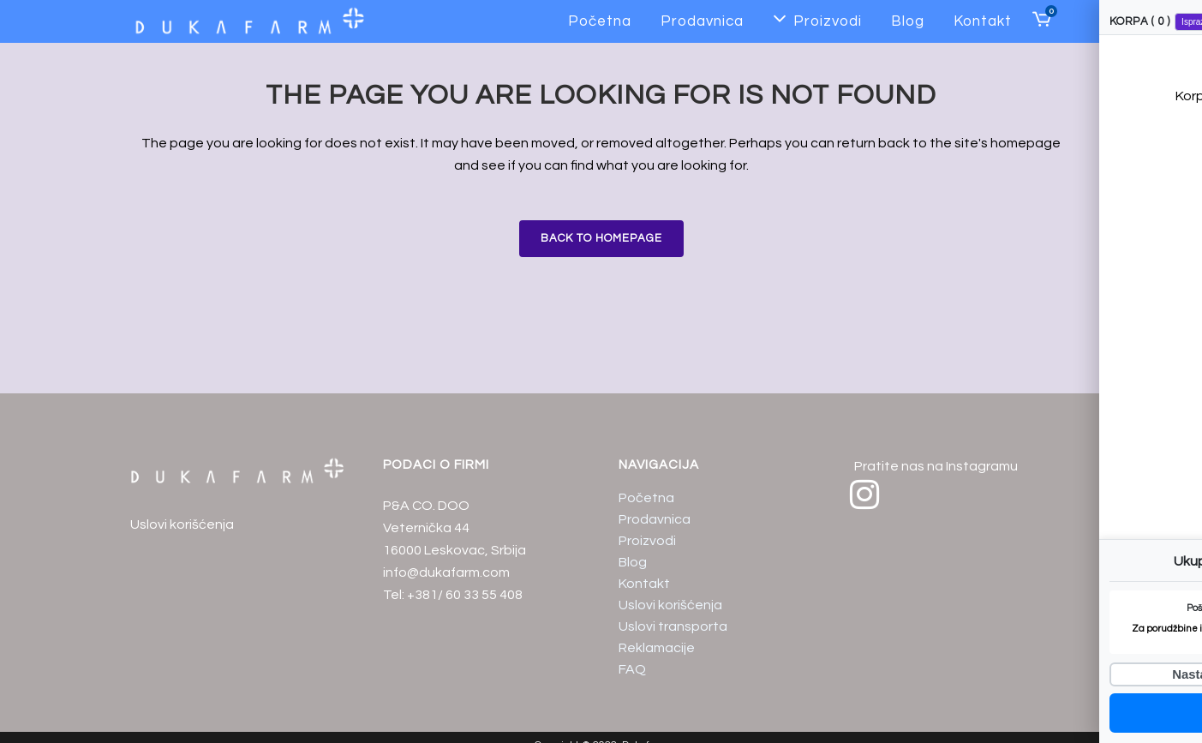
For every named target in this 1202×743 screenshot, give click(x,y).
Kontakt (644, 583)
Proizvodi (647, 540)
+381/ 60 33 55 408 (465, 595)
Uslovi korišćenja (182, 524)
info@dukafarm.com (446, 572)
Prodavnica (655, 519)
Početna (646, 497)
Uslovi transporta (673, 626)
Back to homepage (601, 238)
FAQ (632, 669)
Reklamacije (657, 647)
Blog (633, 562)
